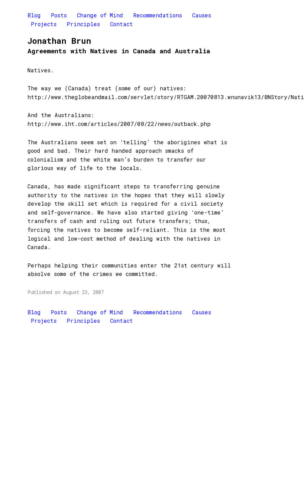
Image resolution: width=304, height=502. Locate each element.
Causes (201, 15)
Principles (83, 23)
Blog (34, 15)
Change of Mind (100, 15)
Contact (121, 23)
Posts (59, 15)
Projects (44, 23)
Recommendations (157, 15)
